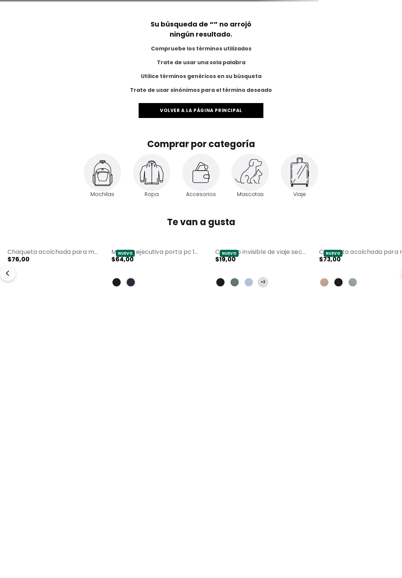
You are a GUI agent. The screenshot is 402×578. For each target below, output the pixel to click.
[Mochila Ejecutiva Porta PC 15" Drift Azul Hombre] (156, 269)
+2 (263, 282)
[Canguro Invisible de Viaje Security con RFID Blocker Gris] (260, 269)
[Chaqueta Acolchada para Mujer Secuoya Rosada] (52, 269)
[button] (52, 269)
